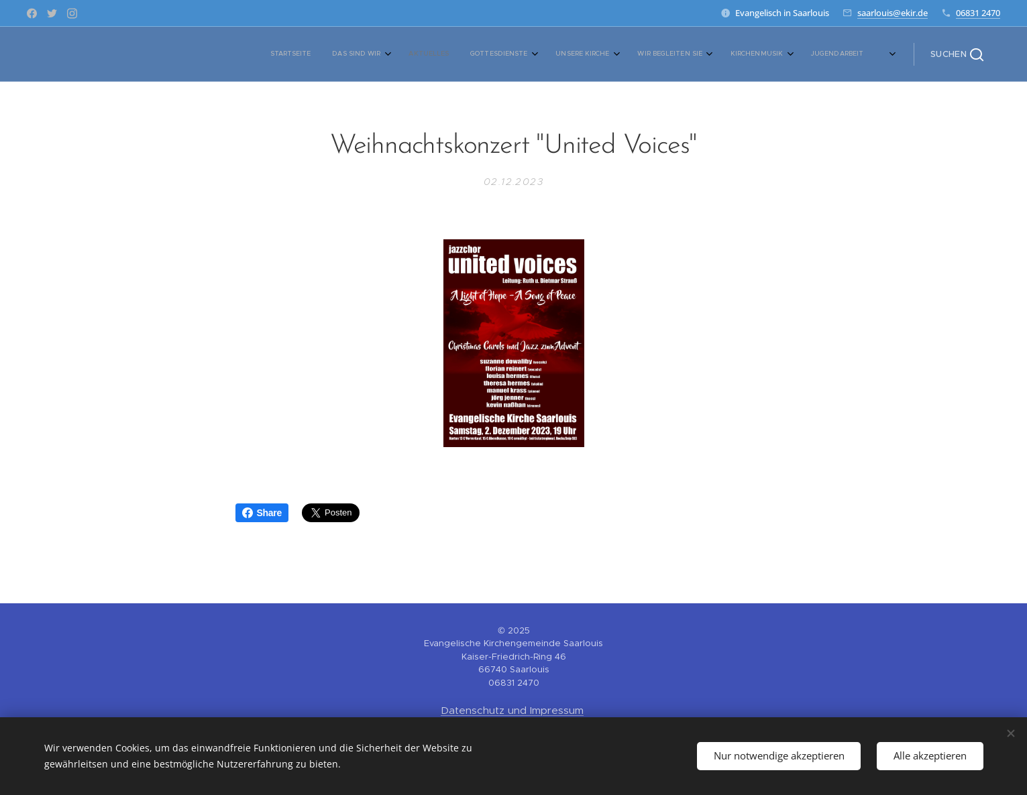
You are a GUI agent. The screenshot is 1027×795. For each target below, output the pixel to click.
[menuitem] (449, 54)
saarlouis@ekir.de (892, 13)
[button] (957, 54)
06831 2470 (978, 13)
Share (262, 512)
